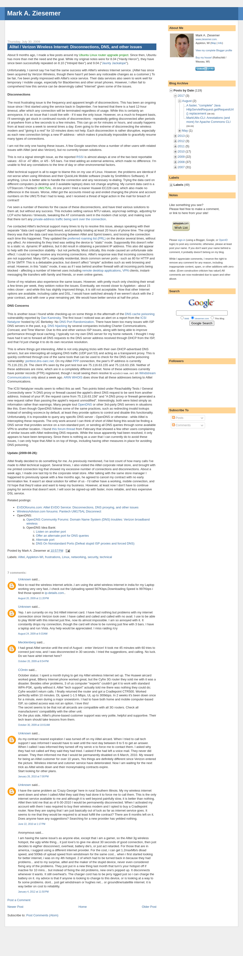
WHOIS (77, 377)
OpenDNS (85, 404)
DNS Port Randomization (76, 322)
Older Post (149, 906)
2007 (181, 167)
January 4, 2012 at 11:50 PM (33, 891)
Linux (65, 556)
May (185, 130)
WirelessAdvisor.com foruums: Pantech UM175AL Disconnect (59, 511)
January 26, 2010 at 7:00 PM (33, 776)
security (93, 556)
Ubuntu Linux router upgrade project (103, 55)
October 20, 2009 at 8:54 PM (33, 661)
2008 (181, 162)
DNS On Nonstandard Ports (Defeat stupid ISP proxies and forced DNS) (85, 543)
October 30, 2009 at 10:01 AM (34, 724)
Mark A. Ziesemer (34, 13)
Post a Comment (18, 899)
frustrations (52, 556)
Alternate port (45, 539)
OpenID (223, 240)
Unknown (24, 579)
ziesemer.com (202, 318)
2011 (181, 146)
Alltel (21, 556)
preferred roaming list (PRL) (87, 238)
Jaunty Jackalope (114, 63)
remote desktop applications (101, 270)
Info (220, 43)
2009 (181, 156)
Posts (177, 418)
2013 (181, 136)
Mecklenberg (27, 642)
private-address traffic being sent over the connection (69, 219)
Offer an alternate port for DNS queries (62, 535)
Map (213, 43)
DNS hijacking (57, 326)
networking (78, 556)
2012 (181, 141)
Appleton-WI (34, 556)
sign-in (181, 240)
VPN (125, 270)
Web (186, 318)
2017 (181, 95)
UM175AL (44, 188)
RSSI (80, 157)
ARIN (67, 377)
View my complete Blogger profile (214, 50)
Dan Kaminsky (51, 318)
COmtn (23, 669)
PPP (76, 361)
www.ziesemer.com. (206, 39)
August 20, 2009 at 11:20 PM (33, 598)
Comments (181, 425)
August (187, 101)
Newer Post (15, 906)
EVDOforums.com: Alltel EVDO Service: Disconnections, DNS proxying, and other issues (77, 507)
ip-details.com (54, 592)
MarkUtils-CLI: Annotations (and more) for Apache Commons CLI (208, 120)
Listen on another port (51, 531)
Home (83, 906)
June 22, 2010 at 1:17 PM (31, 823)
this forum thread (63, 428)
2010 (181, 151)
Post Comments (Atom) (42, 915)
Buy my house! (204, 57)
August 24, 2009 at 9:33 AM (32, 633)
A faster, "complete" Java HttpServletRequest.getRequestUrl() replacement (210, 109)
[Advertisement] (62, 27)
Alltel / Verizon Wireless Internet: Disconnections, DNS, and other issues (75, 47)
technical (106, 556)
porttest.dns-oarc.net (39, 361)
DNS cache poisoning (139, 314)
